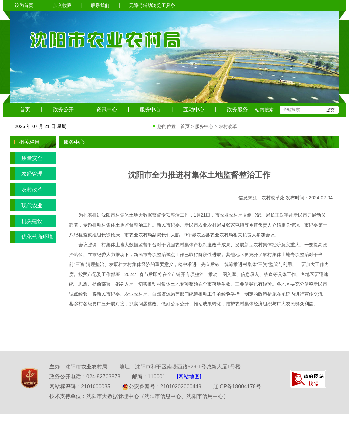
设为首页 (24, 5)
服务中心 (150, 109)
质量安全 (26, 158)
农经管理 (26, 173)
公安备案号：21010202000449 (161, 386)
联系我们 (100, 5)
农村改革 (228, 126)
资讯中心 (106, 109)
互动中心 (193, 109)
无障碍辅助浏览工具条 (152, 5)
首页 (25, 109)
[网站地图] (189, 376)
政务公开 (63, 109)
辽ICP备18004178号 (237, 386)
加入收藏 (62, 5)
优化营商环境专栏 (31, 237)
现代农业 (26, 205)
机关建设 (26, 221)
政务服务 (237, 109)
